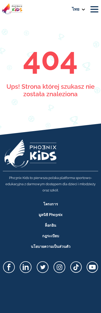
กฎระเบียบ (50, 236)
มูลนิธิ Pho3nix (50, 215)
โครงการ (50, 204)
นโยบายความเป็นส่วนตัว (50, 246)
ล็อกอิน (50, 225)
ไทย (75, 9)
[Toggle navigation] (95, 9)
